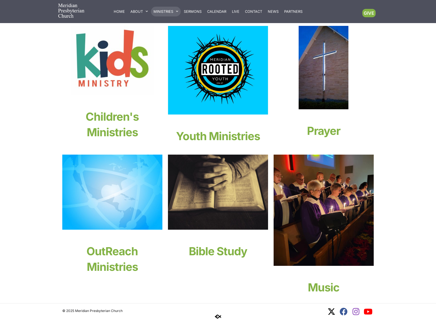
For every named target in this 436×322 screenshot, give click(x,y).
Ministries (165, 12)
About (139, 12)
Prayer (323, 131)
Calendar (216, 11)
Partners (293, 11)
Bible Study (218, 251)
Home (119, 11)
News (273, 11)
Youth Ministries (218, 136)
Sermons (193, 11)
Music (324, 287)
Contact (253, 11)
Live (235, 11)
